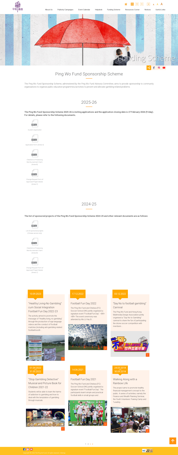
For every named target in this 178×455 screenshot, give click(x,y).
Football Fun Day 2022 (83, 303)
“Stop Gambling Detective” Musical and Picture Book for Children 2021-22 (44, 383)
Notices (148, 10)
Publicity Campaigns (65, 10)
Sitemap (62, 453)
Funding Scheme (113, 10)
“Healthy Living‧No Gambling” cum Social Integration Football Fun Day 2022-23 (45, 307)
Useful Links (160, 10)
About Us (49, 10)
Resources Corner (132, 10)
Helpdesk (98, 10)
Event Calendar (84, 10)
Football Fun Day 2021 (83, 379)
